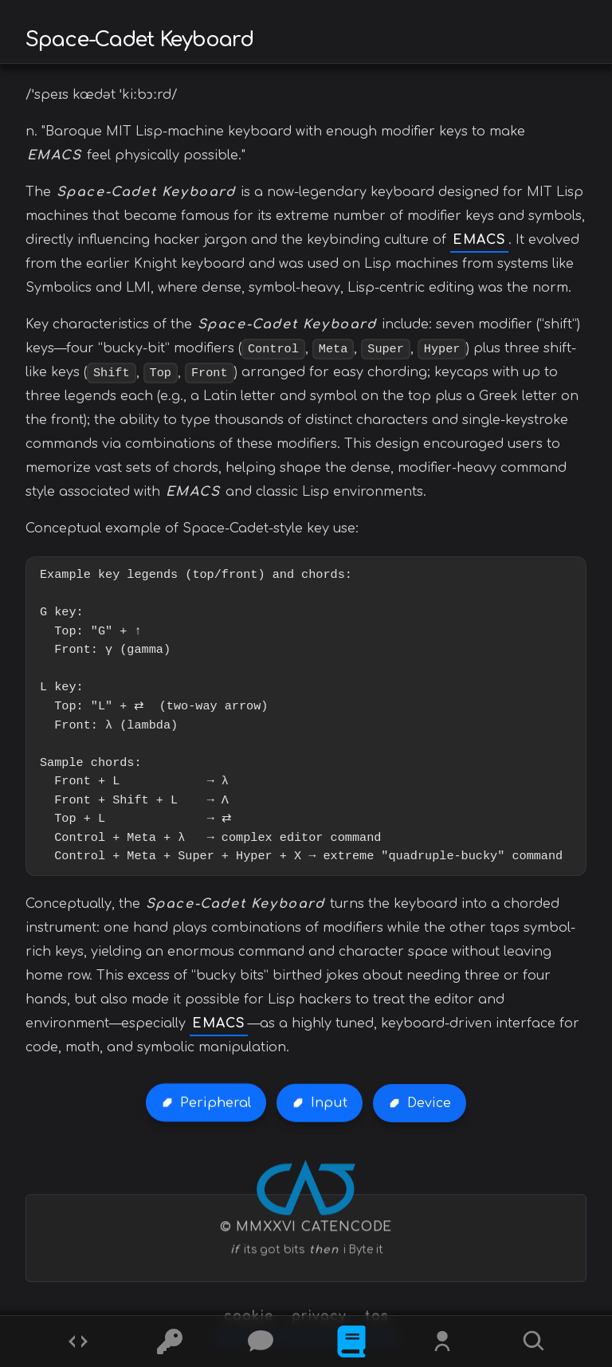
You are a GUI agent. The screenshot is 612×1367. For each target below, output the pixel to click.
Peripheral (215, 1103)
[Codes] (78, 1341)
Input (329, 1103)
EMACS (479, 240)
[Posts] (260, 1341)
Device (429, 1103)
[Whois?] (442, 1341)
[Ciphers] (169, 1341)
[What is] (351, 1341)
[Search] (534, 1341)
